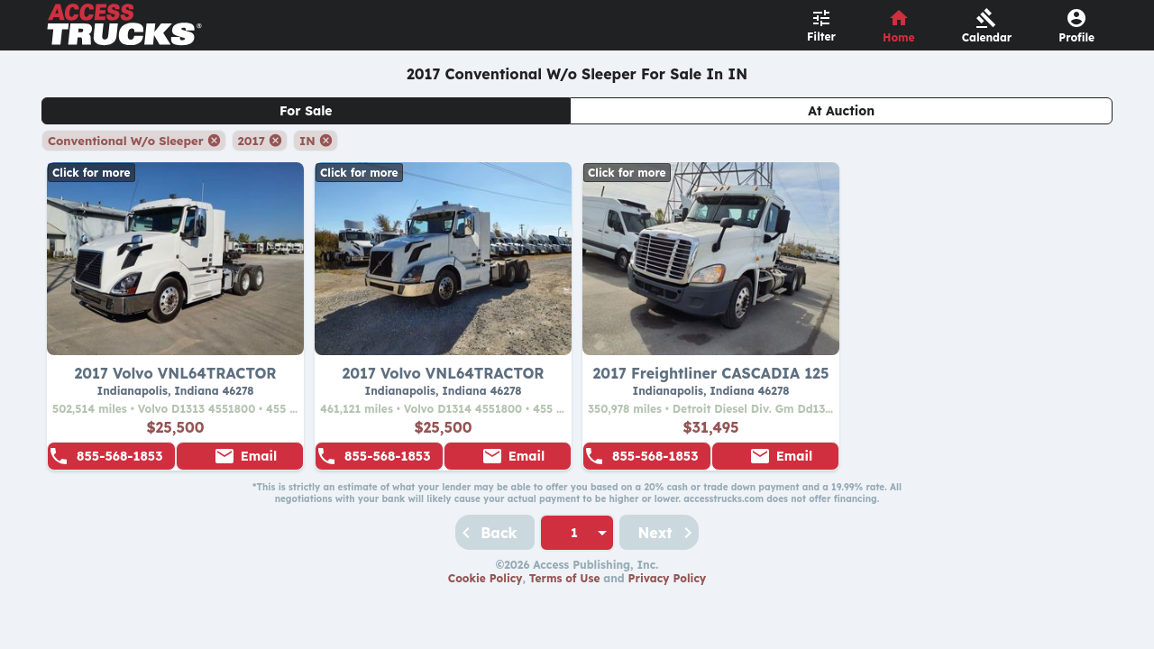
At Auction (841, 111)
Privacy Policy (667, 578)
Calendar (987, 37)
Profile (1076, 37)
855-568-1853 (119, 456)
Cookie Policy (485, 578)
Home (899, 37)
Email (259, 456)
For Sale (306, 111)
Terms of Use (564, 578)
